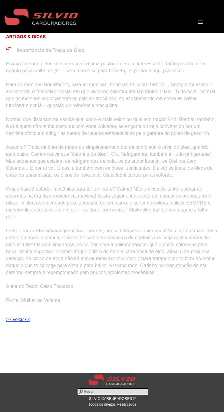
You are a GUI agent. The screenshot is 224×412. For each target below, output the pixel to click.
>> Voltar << (18, 319)
